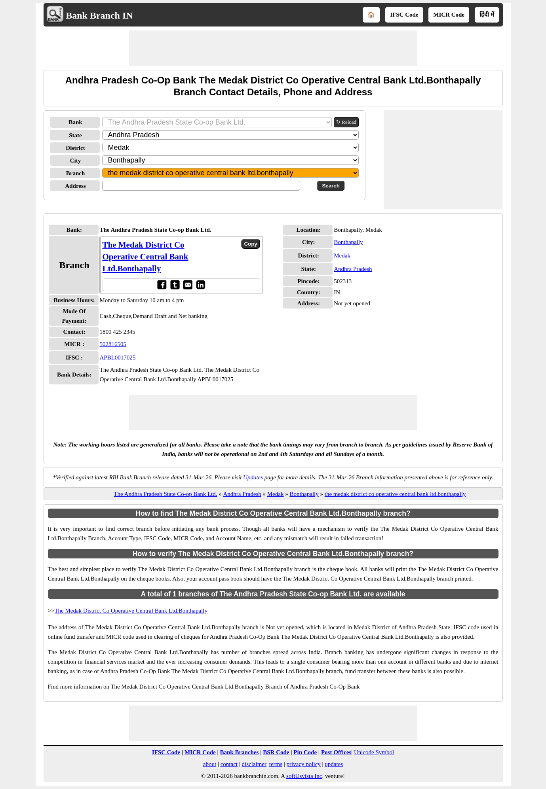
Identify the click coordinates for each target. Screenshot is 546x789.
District (75, 148)
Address (75, 186)
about (209, 764)
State (75, 135)
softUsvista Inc (304, 776)
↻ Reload (346, 122)
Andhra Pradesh (353, 269)
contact (229, 764)
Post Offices (336, 752)
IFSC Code (404, 14)
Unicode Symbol (374, 752)
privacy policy (304, 764)
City (75, 160)
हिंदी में (486, 14)
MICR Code (448, 14)
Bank (75, 122)
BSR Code (276, 752)
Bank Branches (239, 752)
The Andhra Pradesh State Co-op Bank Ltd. (165, 494)
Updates (253, 477)
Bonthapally (348, 242)
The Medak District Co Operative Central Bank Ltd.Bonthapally (145, 256)
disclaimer (254, 764)
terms (275, 764)
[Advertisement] (273, 48)
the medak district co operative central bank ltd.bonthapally (395, 494)
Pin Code (305, 752)
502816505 (113, 344)
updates (334, 764)
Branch (75, 173)
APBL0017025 (118, 357)
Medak (342, 255)
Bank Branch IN (99, 15)
